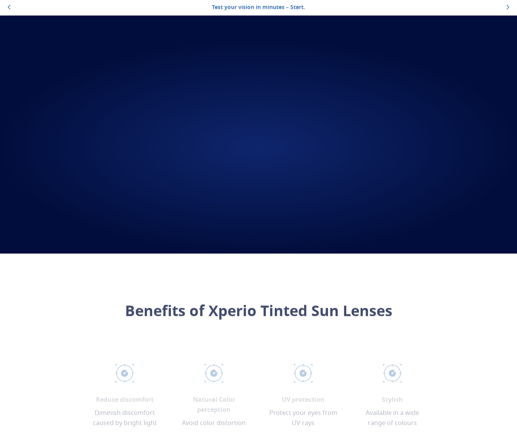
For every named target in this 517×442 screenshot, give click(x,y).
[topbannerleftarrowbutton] (9, 7)
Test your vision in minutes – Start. (258, 7)
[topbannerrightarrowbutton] (508, 7)
